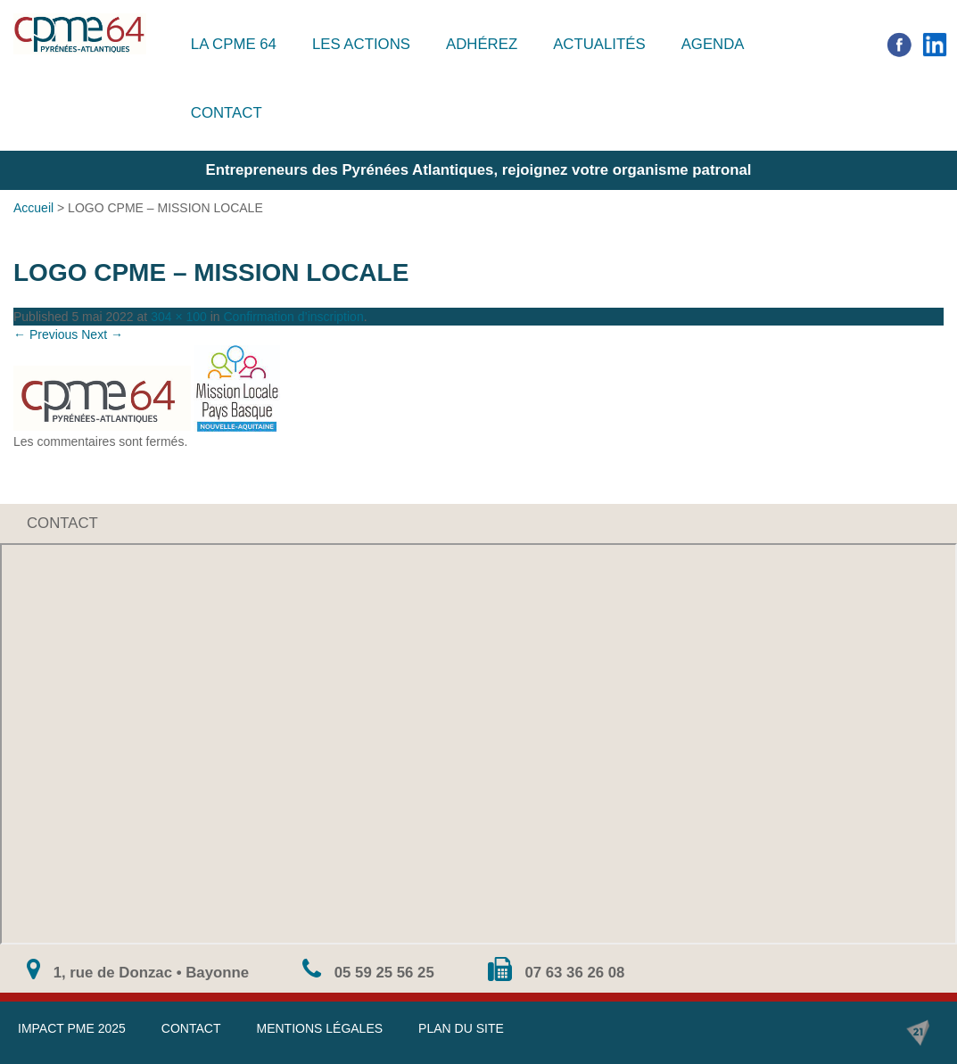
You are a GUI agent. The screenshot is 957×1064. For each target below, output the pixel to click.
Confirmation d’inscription (294, 316)
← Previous (45, 334)
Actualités (599, 44)
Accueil (33, 208)
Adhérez (481, 44)
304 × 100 (179, 316)
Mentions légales (319, 1028)
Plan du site (461, 1028)
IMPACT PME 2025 (72, 1028)
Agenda (713, 44)
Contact (226, 112)
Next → (102, 334)
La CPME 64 (233, 44)
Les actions (361, 44)
